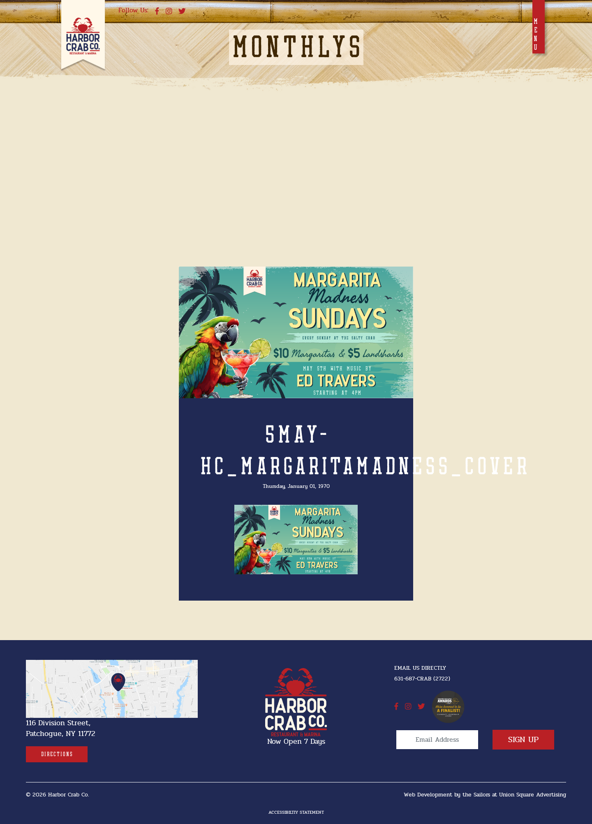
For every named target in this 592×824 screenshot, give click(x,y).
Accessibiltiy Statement (296, 812)
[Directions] (57, 754)
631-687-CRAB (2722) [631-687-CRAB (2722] (422, 678)
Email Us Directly (420, 668)
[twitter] (182, 11)
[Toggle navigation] (538, 26)
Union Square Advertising (532, 794)
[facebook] (157, 11)
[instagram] (169, 11)
